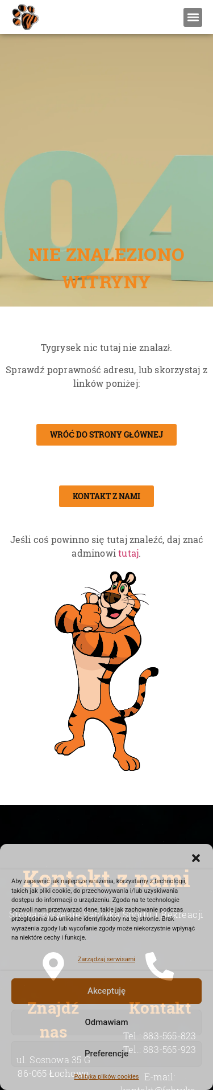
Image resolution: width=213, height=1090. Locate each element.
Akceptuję (106, 991)
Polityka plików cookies (106, 1076)
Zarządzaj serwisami (106, 959)
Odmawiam (106, 1022)
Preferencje (106, 1053)
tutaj (128, 553)
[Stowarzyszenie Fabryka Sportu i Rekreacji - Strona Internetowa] (25, 17)
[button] (196, 858)
